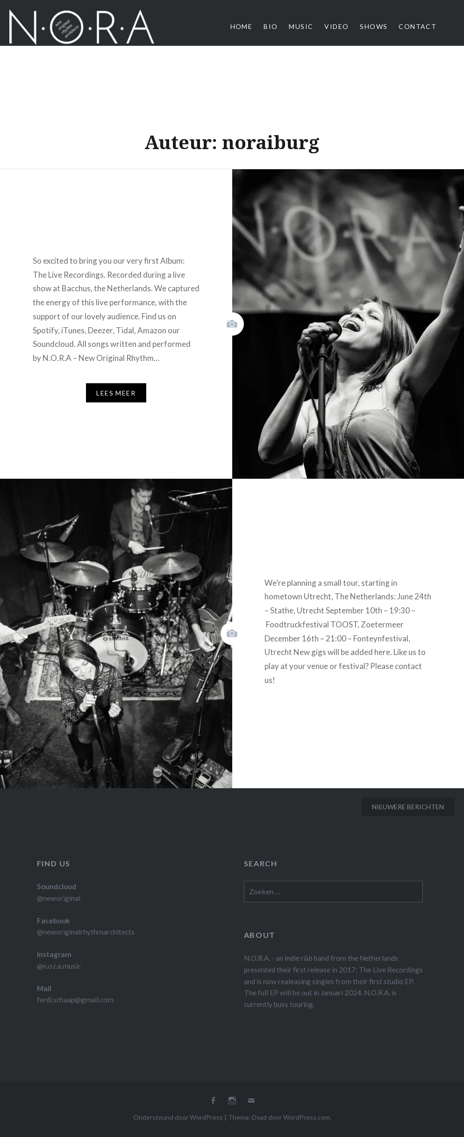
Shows (373, 26)
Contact (417, 26)
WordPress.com (306, 1117)
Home (241, 26)
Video (336, 26)
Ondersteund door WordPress (178, 1117)
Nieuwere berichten (408, 807)
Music (301, 26)
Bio (271, 26)
